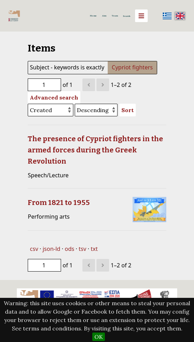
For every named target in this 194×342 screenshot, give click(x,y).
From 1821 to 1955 (59, 202)
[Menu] (141, 15)
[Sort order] (96, 110)
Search (126, 16)
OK (98, 336)
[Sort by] (50, 110)
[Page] (44, 84)
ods (69, 249)
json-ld (51, 249)
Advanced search (54, 97)
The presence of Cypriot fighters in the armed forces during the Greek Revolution (95, 150)
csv (34, 249)
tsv (82, 249)
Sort (127, 110)
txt (94, 249)
